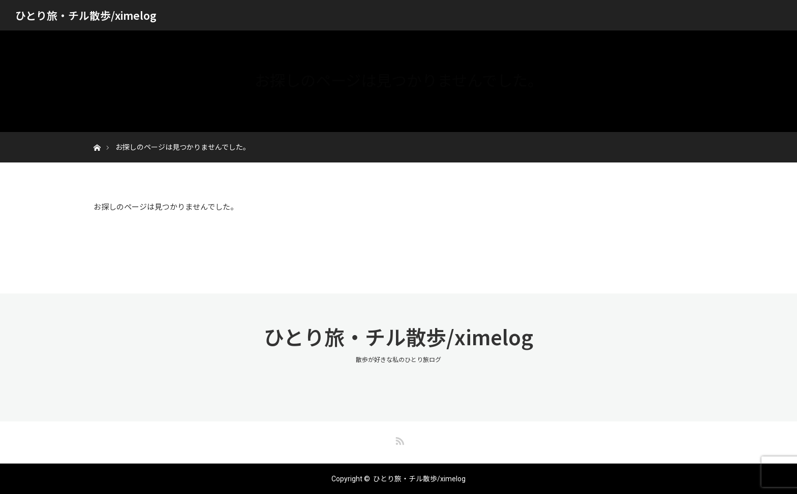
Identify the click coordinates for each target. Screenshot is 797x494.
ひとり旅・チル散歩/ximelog (86, 15)
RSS (398, 439)
